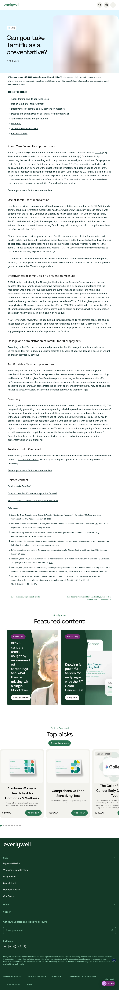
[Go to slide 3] (6, 825)
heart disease (36, 225)
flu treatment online (28, 459)
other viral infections (71, 171)
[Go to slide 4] (9, 825)
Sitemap (28, 984)
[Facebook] (14, 947)
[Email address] (59, 930)
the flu (98, 152)
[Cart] (106, 5)
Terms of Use (56, 976)
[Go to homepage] (11, 5)
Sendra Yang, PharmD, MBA (47, 77)
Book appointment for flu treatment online (30, 190)
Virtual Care (13, 60)
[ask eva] (108, 983)
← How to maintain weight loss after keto (24, 597)
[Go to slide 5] (12, 825)
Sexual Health (10, 883)
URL (26, 519)
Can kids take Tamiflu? (19, 486)
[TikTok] (19, 947)
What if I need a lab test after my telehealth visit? (33, 500)
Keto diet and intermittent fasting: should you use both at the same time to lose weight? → (89, 598)
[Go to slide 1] (1, 825)
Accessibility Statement (12, 976)
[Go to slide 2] (3, 825)
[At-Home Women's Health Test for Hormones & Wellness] (22, 783)
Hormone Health (11, 889)
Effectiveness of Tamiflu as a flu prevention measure (38, 108)
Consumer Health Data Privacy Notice (81, 976)
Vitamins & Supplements (15, 870)
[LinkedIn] (10, 947)
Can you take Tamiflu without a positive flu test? (32, 493)
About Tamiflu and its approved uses (30, 98)
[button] (112, 930)
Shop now (72, 697)
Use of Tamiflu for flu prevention (27, 103)
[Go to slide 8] (20, 825)
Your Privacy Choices (11, 984)
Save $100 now (20, 697)
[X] (24, 947)
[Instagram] (5, 947)
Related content (19, 133)
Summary (16, 123)
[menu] (113, 5)
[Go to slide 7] (17, 825)
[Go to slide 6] (14, 825)
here (52, 959)
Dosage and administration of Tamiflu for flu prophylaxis (40, 113)
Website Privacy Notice (37, 976)
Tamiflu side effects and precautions (29, 118)
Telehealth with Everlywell (24, 128)
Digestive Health (11, 863)
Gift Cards (8, 896)
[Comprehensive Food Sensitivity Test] (68, 783)
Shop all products (60, 743)
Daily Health (9, 876)
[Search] (100, 5)
